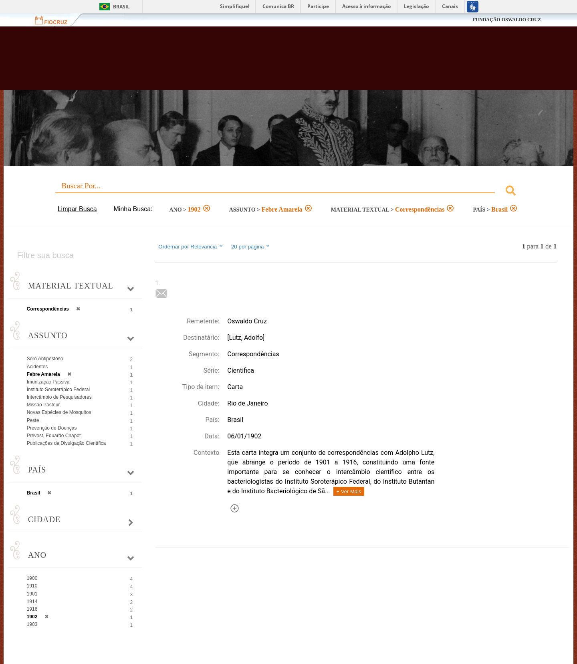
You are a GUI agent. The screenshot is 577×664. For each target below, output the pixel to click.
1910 (32, 586)
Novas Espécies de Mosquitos (59, 412)
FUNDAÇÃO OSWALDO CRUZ (507, 19)
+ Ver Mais (349, 491)
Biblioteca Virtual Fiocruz (250, 62)
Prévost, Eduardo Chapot (54, 435)
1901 (32, 594)
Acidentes (37, 366)
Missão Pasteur (43, 405)
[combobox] (288, 191)
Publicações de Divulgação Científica (66, 443)
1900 (32, 578)
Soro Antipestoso (45, 358)
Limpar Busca (77, 209)
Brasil (121, 6)
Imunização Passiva (48, 382)
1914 (32, 601)
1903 (32, 624)
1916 (32, 609)
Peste (33, 420)
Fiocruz (56, 19)
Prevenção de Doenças (52, 428)
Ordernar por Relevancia (191, 246)
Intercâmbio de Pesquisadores (59, 397)
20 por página (251, 246)
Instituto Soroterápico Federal (58, 389)
